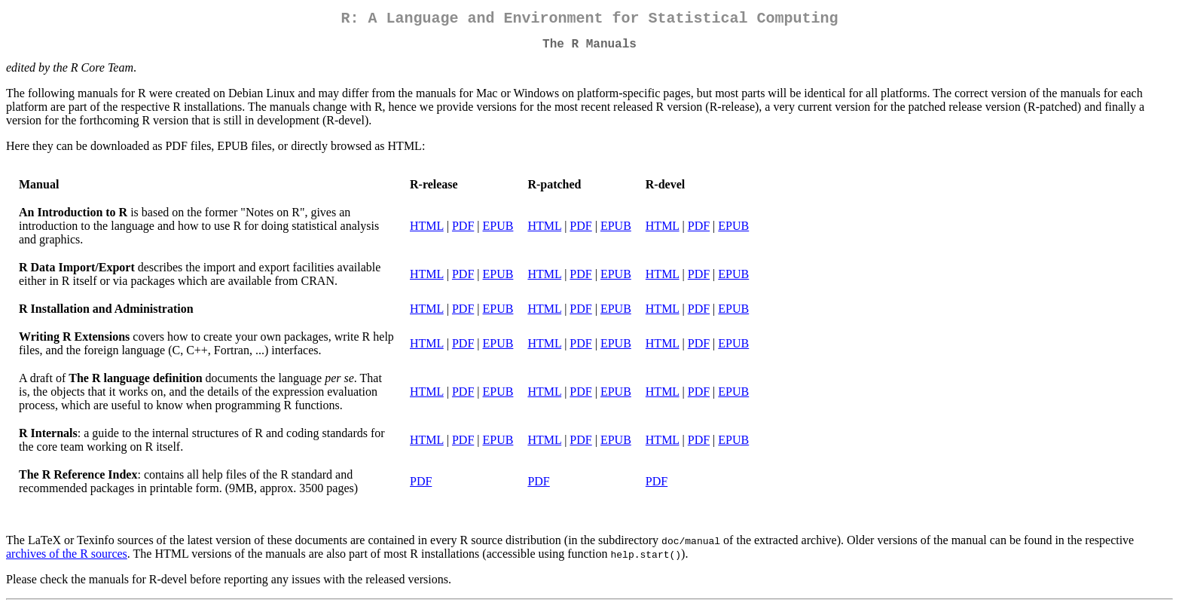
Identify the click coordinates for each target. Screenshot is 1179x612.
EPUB (498, 231)
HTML (427, 231)
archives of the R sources (66, 559)
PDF (463, 231)
